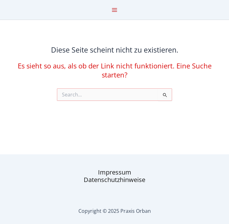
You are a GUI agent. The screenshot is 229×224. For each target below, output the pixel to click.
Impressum (114, 172)
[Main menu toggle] (114, 9)
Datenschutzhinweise (114, 180)
